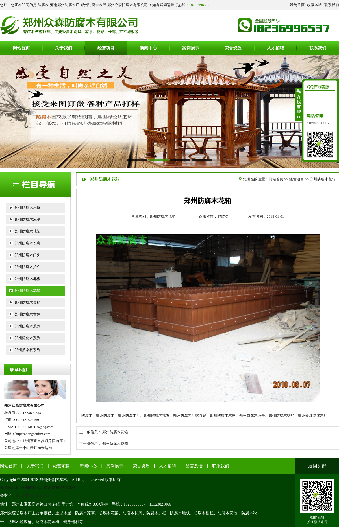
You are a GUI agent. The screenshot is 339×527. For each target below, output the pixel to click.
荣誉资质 (141, 466)
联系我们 (331, 5)
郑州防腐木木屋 (27, 207)
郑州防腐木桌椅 (27, 302)
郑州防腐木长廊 (27, 243)
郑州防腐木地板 (27, 279)
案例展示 (114, 466)
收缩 (299, 104)
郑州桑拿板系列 (27, 350)
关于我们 (35, 466)
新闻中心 (88, 466)
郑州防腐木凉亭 (27, 219)
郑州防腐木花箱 (27, 290)
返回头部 (317, 465)
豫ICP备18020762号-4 (33, 495)
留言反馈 (194, 466)
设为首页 (297, 5)
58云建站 (68, 488)
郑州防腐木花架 (27, 231)
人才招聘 (167, 466)
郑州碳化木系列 (27, 338)
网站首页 (276, 179)
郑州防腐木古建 (27, 314)
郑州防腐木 (9, 488)
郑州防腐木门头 (27, 255)
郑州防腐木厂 (33, 488)
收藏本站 (314, 5)
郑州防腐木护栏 (27, 267)
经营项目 (296, 179)
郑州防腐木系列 (27, 326)
